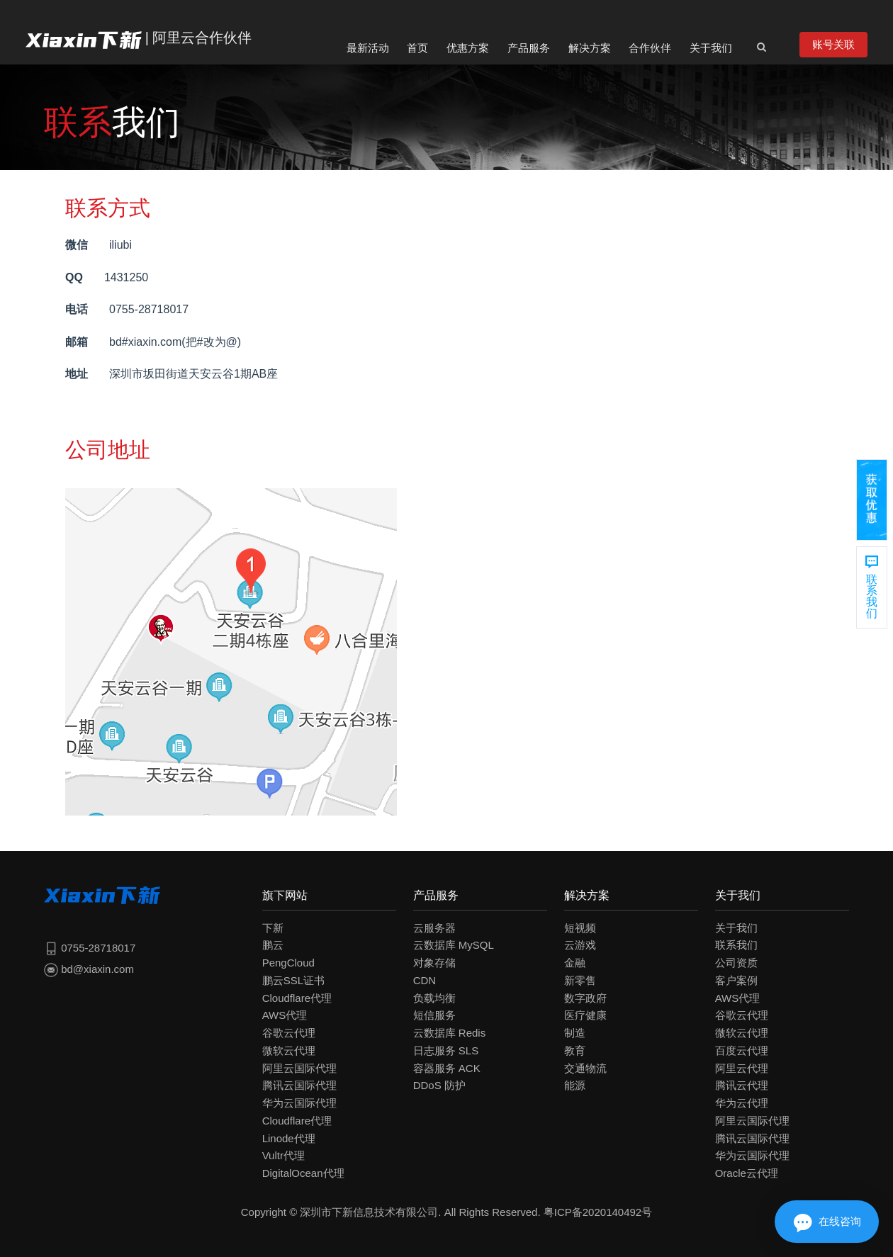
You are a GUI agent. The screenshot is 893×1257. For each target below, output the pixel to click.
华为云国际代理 (299, 1103)
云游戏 (580, 945)
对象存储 (434, 963)
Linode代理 (288, 1138)
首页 (417, 48)
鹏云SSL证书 (293, 980)
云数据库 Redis (449, 1033)
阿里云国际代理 (299, 1068)
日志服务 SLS (446, 1050)
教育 (574, 1050)
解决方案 (589, 48)
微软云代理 (288, 1050)
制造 (574, 1033)
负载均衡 (434, 998)
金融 (574, 963)
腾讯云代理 (741, 1085)
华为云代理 (741, 1103)
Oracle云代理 (746, 1173)
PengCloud (288, 963)
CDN (425, 980)
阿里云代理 (741, 1068)
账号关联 (833, 44)
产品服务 (528, 48)
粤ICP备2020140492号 (598, 1212)
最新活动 (368, 48)
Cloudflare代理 (297, 998)
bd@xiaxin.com (89, 969)
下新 (272, 928)
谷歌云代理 (288, 1033)
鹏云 (272, 945)
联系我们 (736, 945)
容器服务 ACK (447, 1068)
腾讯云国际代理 (299, 1085)
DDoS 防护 (439, 1085)
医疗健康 (585, 1015)
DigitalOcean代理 (303, 1173)
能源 (574, 1085)
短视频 (580, 928)
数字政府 (585, 998)
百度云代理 (741, 1050)
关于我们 (711, 48)
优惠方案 (467, 48)
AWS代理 (285, 1015)
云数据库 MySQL (453, 945)
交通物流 (585, 1068)
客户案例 (736, 980)
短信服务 (434, 1015)
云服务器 (434, 928)
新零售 (580, 980)
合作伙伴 (650, 48)
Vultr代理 (283, 1155)
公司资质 (736, 963)
